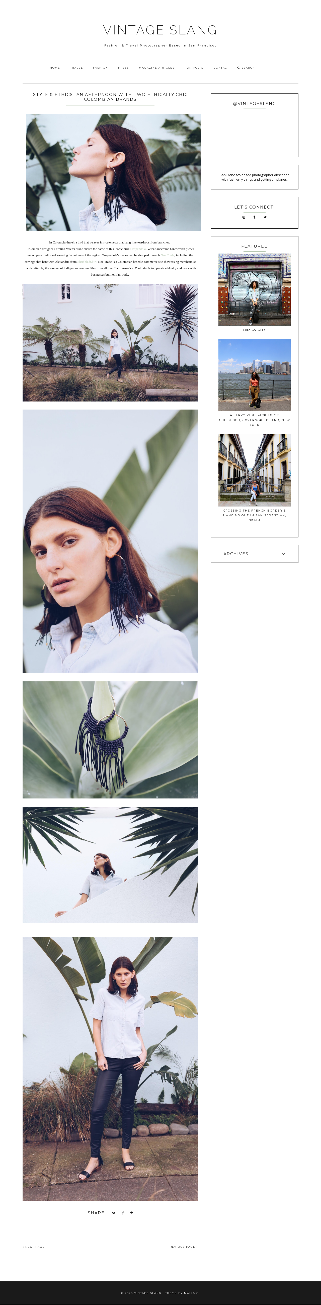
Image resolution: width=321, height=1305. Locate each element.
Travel (76, 67)
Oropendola (138, 249)
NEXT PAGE (34, 1246)
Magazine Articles (157, 67)
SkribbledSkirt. (87, 262)
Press (123, 67)
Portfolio (194, 67)
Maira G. (192, 1293)
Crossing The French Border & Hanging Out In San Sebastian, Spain (254, 515)
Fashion (100, 67)
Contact (221, 67)
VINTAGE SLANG (160, 30)
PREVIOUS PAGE (183, 1246)
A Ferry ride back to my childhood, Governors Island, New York (254, 420)
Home (55, 67)
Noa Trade (168, 255)
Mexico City (254, 329)
